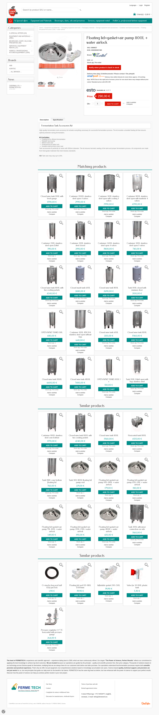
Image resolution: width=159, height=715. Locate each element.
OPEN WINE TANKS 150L (52, 332)
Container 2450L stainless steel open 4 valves (108, 244)
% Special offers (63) (18, 33)
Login (141, 5)
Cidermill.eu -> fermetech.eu (20, 87)
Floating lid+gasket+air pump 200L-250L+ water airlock (80, 529)
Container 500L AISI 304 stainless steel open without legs (80, 334)
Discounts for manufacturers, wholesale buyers (60, 696)
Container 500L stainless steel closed (80, 244)
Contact (48, 688)
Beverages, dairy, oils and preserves (70, 20)
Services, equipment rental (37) (17, 47)
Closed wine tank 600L (108, 332)
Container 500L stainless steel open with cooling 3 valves (108, 198)
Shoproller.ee (145, 703)
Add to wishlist (131, 102)
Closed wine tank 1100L (137, 332)
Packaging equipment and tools (70, 27)
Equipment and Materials (41, 20)
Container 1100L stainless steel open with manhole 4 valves (137, 198)
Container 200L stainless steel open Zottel (51, 244)
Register (147, 5)
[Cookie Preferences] (3, 711)
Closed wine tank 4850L (80, 379)
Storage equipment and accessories (107, 27)
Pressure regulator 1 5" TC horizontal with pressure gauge (52, 631)
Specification (58, 120)
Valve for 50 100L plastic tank (137, 586)
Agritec (12, 69)
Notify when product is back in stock (104, 68)
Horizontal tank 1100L (137, 435)
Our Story (49, 683)
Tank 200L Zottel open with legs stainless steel (137, 380)
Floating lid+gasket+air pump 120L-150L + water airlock (137, 482)
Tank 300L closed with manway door (137, 289)
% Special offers (21, 20)
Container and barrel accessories (129, 27)
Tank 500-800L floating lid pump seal (80, 481)
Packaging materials (88, 27)
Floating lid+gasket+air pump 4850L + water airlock (109, 529)
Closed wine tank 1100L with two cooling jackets (51, 289)
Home (41, 27)
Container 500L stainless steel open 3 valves (137, 244)
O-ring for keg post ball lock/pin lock (52, 586)
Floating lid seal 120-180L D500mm (80, 586)
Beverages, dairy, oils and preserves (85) (20, 42)
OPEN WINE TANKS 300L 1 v (108, 380)
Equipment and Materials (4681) (19, 37)
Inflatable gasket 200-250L (108, 585)
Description (44, 120)
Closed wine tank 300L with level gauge (52, 197)
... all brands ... (15, 72)
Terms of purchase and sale (89, 683)
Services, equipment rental (99, 20)
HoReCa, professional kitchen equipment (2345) (19, 51)
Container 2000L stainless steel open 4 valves (80, 197)
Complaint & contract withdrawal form (57, 692)
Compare (129, 104)
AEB (10, 65)
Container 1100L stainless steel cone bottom (51, 436)
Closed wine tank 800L (108, 288)
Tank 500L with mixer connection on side (137, 528)
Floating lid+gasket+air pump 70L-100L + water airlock (52, 529)
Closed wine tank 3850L (52, 379)
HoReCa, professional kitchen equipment (130, 20)
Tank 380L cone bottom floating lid (52, 481)
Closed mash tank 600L (80, 288)
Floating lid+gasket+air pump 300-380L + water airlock (108, 482)
